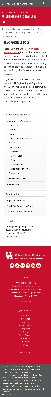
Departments (25, 325)
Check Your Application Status (20, 206)
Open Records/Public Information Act (29, 380)
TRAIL (25, 375)
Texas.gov (26, 372)
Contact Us (25, 301)
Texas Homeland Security (12, 375)
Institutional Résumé (10, 383)
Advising (13, 129)
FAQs (25, 344)
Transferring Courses (21, 168)
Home (4, 29)
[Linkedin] (33, 265)
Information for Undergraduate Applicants (23, 32)
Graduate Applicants (16, 178)
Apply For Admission (16, 200)
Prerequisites (17, 164)
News (25, 331)
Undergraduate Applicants (19, 121)
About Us (25, 315)
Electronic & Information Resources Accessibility (21, 386)
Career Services (25, 335)
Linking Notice (35, 378)
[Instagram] (28, 265)
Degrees (12, 134)
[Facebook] (12, 265)
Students (42, 29)
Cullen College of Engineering (20, 12)
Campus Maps (35, 369)
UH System (16, 372)
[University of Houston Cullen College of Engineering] (25, 255)
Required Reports (26, 383)
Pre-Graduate (13, 184)
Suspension (14, 173)
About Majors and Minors (20, 138)
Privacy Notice (7, 380)
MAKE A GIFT (26, 352)
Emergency (6, 372)
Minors (12, 142)
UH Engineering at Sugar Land (19, 16)
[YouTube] (38, 265)
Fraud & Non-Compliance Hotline (15, 378)
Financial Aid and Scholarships (21, 211)
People (25, 341)
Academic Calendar (21, 369)
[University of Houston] (17, 3)
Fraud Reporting (35, 375)
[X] (17, 265)
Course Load (16, 155)
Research (25, 338)
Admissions (14, 125)
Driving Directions (14, 236)
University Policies (9, 394)
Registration (10, 36)
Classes (14, 151)
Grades (14, 160)
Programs (25, 328)
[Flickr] (22, 265)
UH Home (8, 369)
